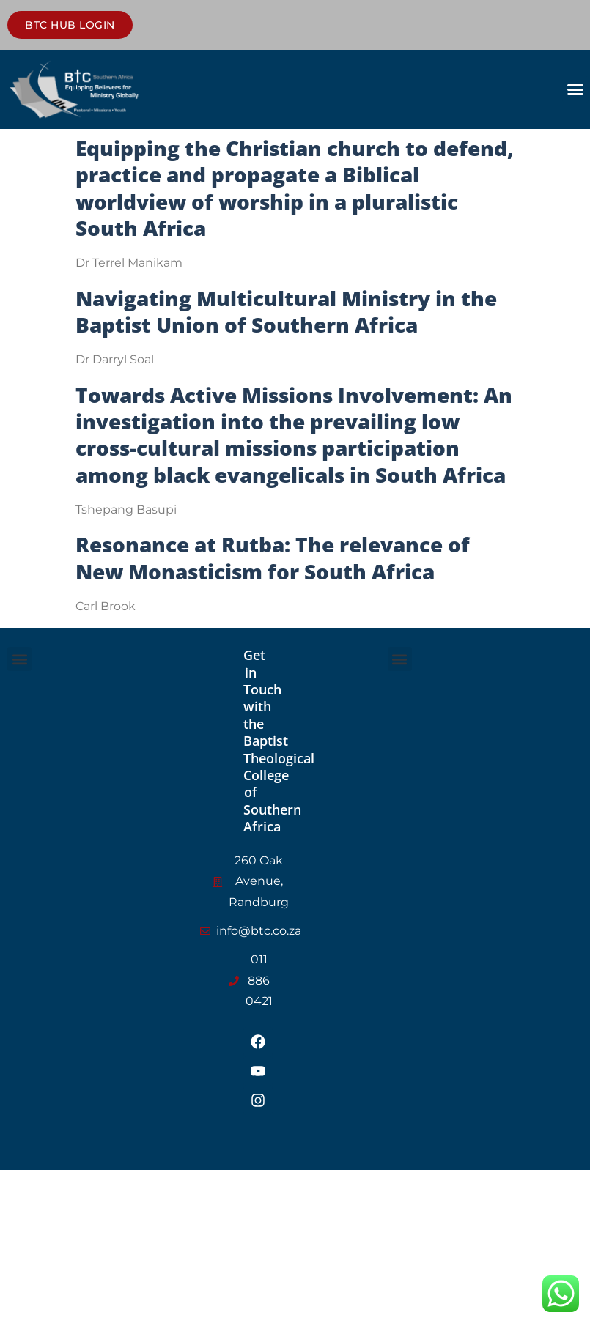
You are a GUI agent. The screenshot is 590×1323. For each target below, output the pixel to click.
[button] (575, 89)
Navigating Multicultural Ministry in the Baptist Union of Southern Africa (286, 311)
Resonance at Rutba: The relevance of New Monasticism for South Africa (272, 557)
